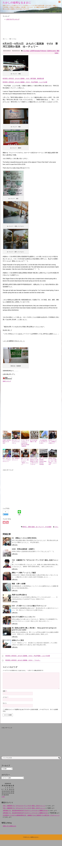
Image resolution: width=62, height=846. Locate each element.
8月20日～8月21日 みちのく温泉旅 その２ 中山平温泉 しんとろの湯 (25, 82)
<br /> (8, 394)
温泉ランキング (7, 381)
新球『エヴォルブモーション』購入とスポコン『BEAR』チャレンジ (25, 461)
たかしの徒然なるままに (17, 2)
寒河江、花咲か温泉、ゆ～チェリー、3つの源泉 (37, 526)
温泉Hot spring (51, 50)
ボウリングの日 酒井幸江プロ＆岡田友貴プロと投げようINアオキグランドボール (34, 461)
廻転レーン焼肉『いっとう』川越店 (24, 572)
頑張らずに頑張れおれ (9, 826)
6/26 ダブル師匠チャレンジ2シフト (24, 617)
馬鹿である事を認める (19, 595)
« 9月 (3, 796)
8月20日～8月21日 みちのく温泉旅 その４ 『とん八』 (21, 660)
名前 (5, 691)
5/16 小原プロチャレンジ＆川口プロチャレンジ (7, 460)
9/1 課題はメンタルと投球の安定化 (24, 538)
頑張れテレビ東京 (18, 640)
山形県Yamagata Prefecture (38, 50)
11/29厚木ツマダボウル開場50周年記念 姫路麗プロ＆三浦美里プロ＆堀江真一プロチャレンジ (31, 815)
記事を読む (15, 545)
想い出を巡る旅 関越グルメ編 (34, 441)
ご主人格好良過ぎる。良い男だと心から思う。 (43, 442)
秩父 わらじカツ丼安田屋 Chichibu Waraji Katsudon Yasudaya (43, 461)
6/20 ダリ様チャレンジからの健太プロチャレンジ (29, 606)
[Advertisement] (31, 30)
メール (5, 697)
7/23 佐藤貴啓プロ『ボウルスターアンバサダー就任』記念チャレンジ (24, 805)
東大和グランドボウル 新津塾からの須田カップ (53, 442)
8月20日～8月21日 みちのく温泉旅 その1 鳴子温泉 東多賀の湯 (23, 78)
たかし (56, 526)
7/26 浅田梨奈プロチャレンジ (16, 459)
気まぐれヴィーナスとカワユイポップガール (16, 442)
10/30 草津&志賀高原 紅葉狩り (23, 549)
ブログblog (26, 50)
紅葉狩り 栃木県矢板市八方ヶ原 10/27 (7, 442)
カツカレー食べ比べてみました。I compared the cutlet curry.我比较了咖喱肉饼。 (25, 443)
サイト (5, 703)
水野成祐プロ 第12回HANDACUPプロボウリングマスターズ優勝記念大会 (25, 810)
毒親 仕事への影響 (18, 584)
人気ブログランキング (12, 19)
